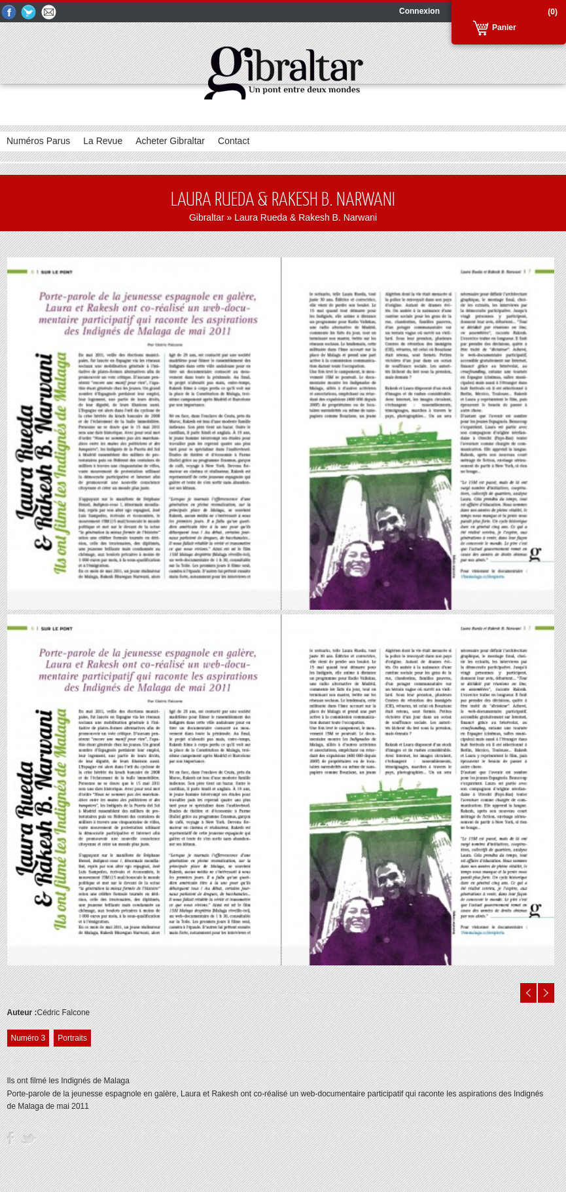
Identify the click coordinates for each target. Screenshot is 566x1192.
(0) (552, 11)
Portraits (72, 1038)
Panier (504, 27)
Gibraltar (206, 217)
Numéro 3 (28, 1038)
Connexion (419, 11)
